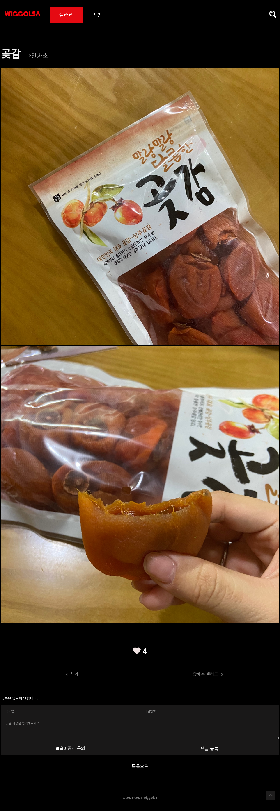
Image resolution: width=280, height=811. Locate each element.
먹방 (97, 14)
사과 (40, 674)
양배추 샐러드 (182, 674)
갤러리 (66, 14)
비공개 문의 (72, 748)
